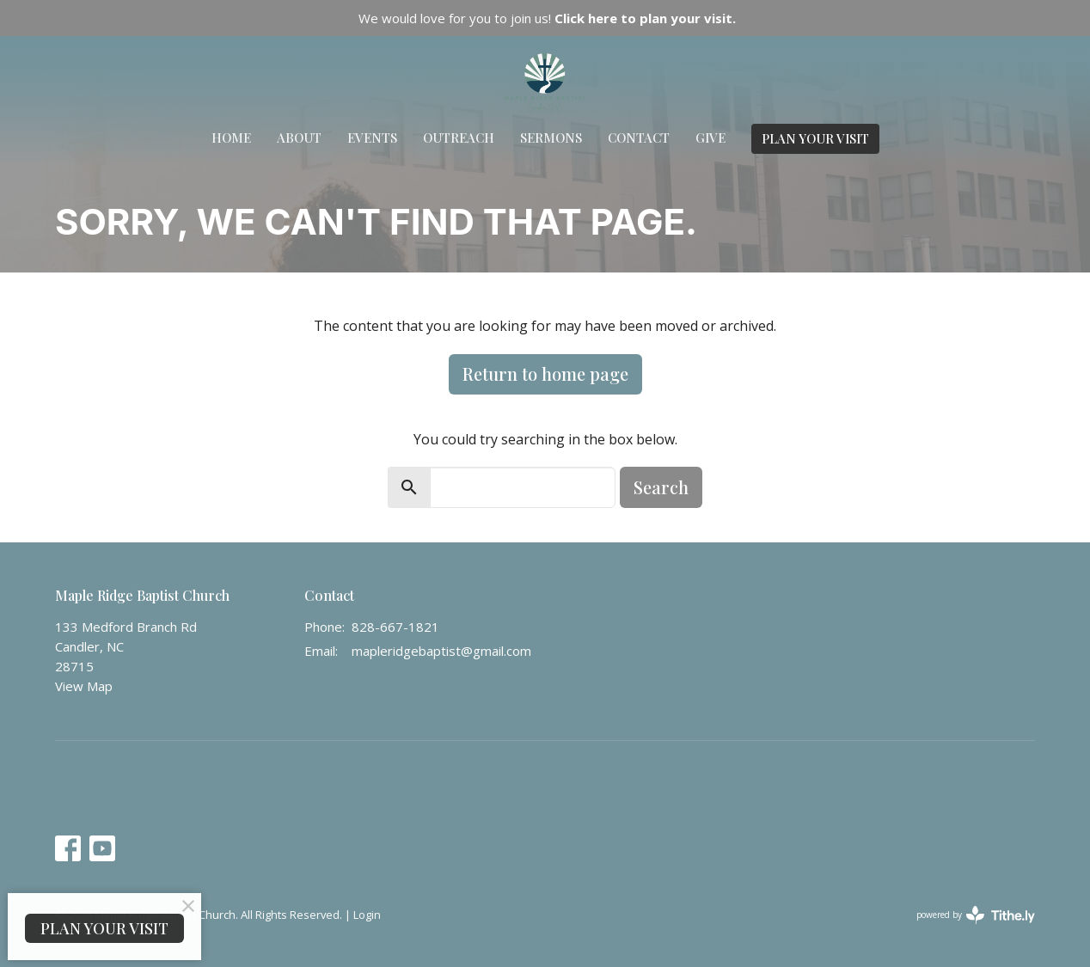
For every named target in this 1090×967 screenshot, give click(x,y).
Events (372, 137)
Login (367, 914)
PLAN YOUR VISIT (815, 138)
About (299, 137)
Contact (639, 137)
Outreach (458, 137)
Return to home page (545, 373)
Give (710, 137)
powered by (975, 915)
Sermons (551, 137)
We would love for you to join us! (547, 18)
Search (661, 487)
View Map (84, 686)
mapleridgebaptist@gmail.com (441, 650)
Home (231, 137)
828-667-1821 (395, 626)
